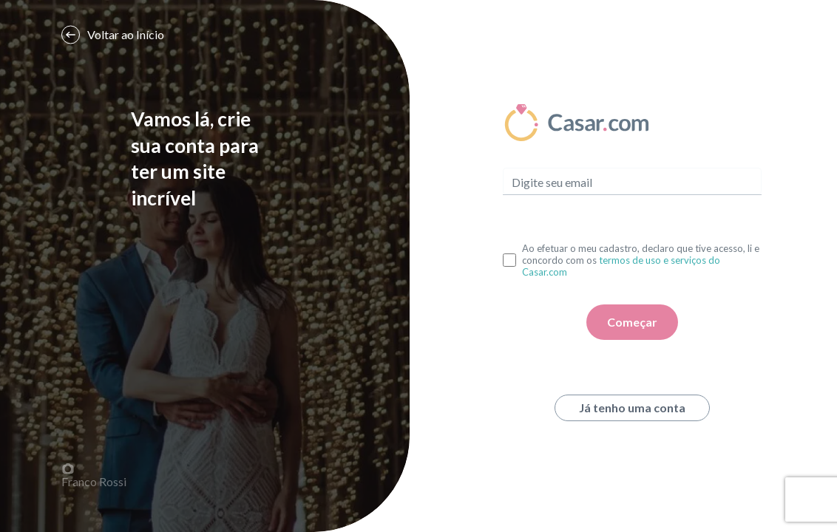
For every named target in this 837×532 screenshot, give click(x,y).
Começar (632, 322)
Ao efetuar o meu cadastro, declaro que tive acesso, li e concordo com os (640, 260)
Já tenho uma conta (632, 407)
